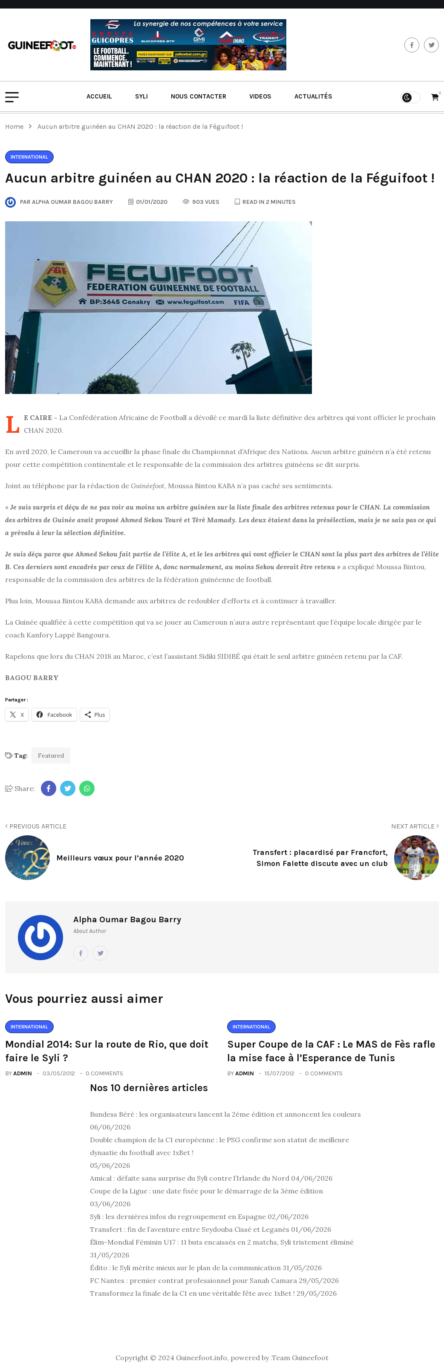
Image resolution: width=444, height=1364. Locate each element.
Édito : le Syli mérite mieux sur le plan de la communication (185, 1267)
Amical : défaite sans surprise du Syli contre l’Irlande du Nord (189, 1178)
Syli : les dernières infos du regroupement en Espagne (178, 1216)
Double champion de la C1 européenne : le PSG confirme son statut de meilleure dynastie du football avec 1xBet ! (219, 1146)
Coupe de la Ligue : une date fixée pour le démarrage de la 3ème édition (206, 1191)
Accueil (99, 96)
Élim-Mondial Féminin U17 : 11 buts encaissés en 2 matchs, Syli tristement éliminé (222, 1242)
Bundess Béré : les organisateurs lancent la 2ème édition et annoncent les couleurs (225, 1114)
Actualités (313, 96)
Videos (260, 96)
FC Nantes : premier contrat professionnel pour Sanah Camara (193, 1280)
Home (16, 126)
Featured (51, 755)
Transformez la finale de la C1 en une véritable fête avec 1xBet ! (192, 1293)
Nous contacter (198, 96)
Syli (141, 96)
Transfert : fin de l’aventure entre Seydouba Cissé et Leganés (189, 1229)
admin (22, 1073)
